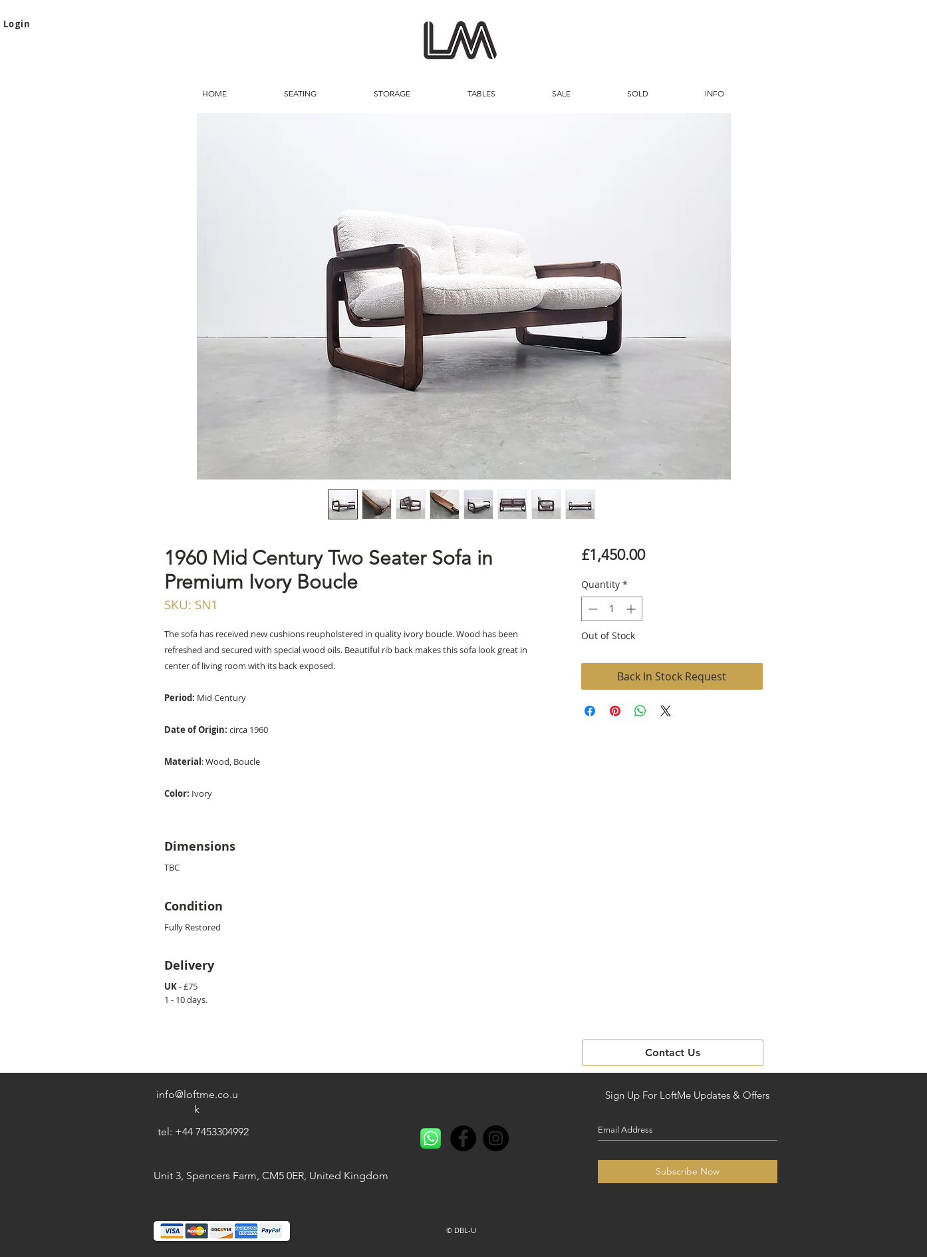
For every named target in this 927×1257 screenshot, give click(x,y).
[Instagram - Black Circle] (496, 1138)
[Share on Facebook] (590, 711)
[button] (300, 93)
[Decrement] (591, 609)
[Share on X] (666, 711)
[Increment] (632, 609)
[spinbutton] (612, 609)
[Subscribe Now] (687, 1171)
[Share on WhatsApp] (640, 711)
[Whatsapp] (431, 1138)
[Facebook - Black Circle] (463, 1138)
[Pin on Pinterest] (615, 711)
